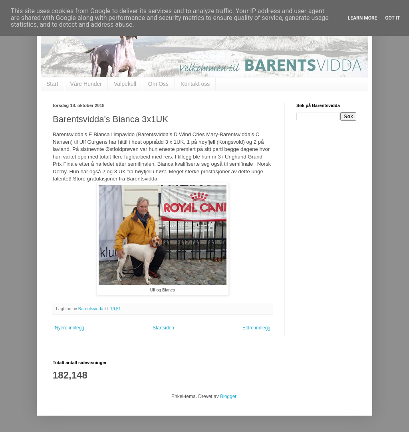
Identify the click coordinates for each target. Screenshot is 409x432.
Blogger (228, 396)
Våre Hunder (86, 84)
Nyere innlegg (69, 328)
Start (52, 84)
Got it (392, 18)
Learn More (362, 18)
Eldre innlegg (256, 328)
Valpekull (125, 84)
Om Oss (158, 84)
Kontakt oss (195, 84)
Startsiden (163, 328)
